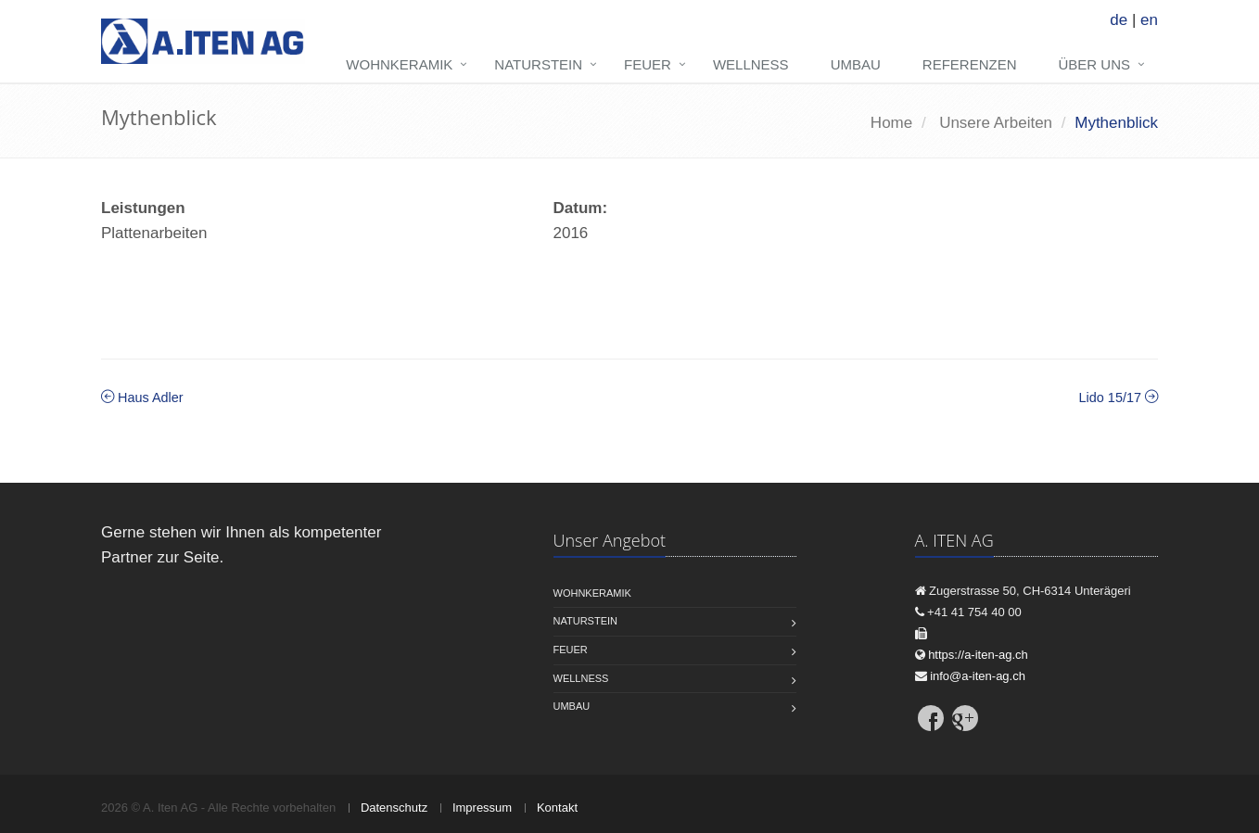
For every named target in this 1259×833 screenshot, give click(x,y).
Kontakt (557, 807)
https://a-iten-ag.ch (978, 655)
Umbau (856, 64)
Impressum (482, 807)
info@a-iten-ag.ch (977, 676)
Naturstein (538, 64)
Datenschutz (394, 807)
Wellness (751, 64)
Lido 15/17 (1118, 397)
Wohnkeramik (399, 64)
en (1149, 20)
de (1118, 20)
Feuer (647, 64)
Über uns (1094, 64)
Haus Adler (142, 397)
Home (891, 123)
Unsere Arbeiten (995, 123)
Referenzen (969, 64)
